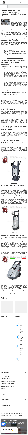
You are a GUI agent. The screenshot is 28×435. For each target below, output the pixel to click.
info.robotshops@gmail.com (15, 413)
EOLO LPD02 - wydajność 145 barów (15, 57)
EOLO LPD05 (17, 314)
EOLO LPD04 (4, 314)
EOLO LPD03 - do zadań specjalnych (15, 58)
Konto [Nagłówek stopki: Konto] (3, 394)
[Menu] (26, 2)
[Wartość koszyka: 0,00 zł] (21, 2)
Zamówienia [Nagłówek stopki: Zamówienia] (5, 372)
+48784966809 (4, 413)
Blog (17, 6)
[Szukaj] (17, 2)
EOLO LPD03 (14, 281)
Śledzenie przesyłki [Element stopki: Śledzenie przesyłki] (6, 378)
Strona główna (11, 6)
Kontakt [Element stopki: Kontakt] (3, 388)
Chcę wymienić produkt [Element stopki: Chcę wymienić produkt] (7, 386)
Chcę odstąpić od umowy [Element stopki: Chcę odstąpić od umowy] (7, 383)
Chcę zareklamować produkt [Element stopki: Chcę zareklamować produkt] (8, 381)
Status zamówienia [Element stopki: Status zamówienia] (6, 376)
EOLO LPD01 (14, 183)
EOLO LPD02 (14, 232)
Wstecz (3, 6)
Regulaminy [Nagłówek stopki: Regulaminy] (5, 399)
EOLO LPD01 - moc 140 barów (14, 55)
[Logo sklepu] (4, 2)
